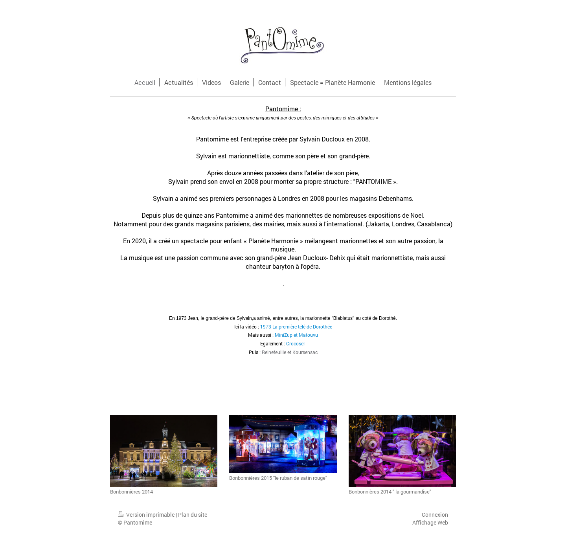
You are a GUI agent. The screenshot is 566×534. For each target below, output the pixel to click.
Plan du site (192, 514)
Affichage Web (430, 522)
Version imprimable (147, 514)
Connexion (435, 514)
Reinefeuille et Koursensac (290, 352)
